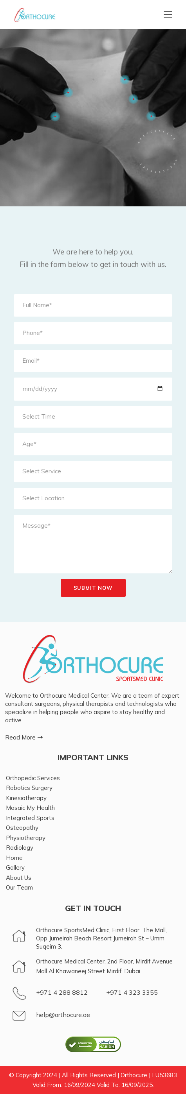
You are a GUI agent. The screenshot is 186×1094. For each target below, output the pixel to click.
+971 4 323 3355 (132, 992)
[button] (24, 737)
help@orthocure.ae (63, 1015)
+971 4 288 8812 (62, 992)
